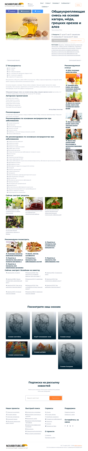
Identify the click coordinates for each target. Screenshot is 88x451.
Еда (41, 3)
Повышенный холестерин (34, 431)
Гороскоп (48, 421)
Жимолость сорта (32, 418)
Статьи (47, 3)
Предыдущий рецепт (13, 60)
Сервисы (44, 6)
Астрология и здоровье (33, 412)
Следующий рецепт (75, 60)
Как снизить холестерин (34, 433)
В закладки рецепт (76, 40)
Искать (48, 412)
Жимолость (30, 429)
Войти (78, 5)
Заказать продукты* (59, 40)
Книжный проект (11, 419)
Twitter (38, 11)
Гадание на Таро (50, 426)
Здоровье (55, 3)
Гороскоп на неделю (12, 412)
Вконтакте (25, 11)
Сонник (48, 423)
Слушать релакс (11, 414)
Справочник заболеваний (53, 419)
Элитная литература (12, 416)
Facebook (11, 11)
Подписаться (56, 398)
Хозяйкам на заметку (52, 416)
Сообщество (65, 3)
